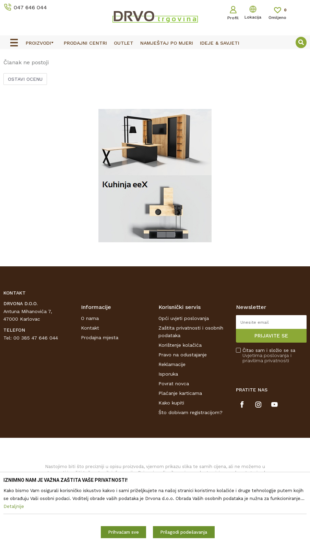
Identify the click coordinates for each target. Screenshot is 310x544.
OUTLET (154, 55)
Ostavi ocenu (25, 128)
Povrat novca (173, 432)
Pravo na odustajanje (182, 404)
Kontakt (90, 377)
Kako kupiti (171, 452)
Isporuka (168, 423)
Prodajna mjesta (99, 386)
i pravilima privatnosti (266, 407)
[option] (155, 55)
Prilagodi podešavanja (183, 532)
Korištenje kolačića (180, 394)
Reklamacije (172, 413)
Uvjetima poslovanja (265, 404)
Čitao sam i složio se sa (268, 404)
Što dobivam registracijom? (190, 461)
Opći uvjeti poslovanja (183, 367)
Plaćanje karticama (180, 442)
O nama (90, 367)
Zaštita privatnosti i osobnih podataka (190, 380)
